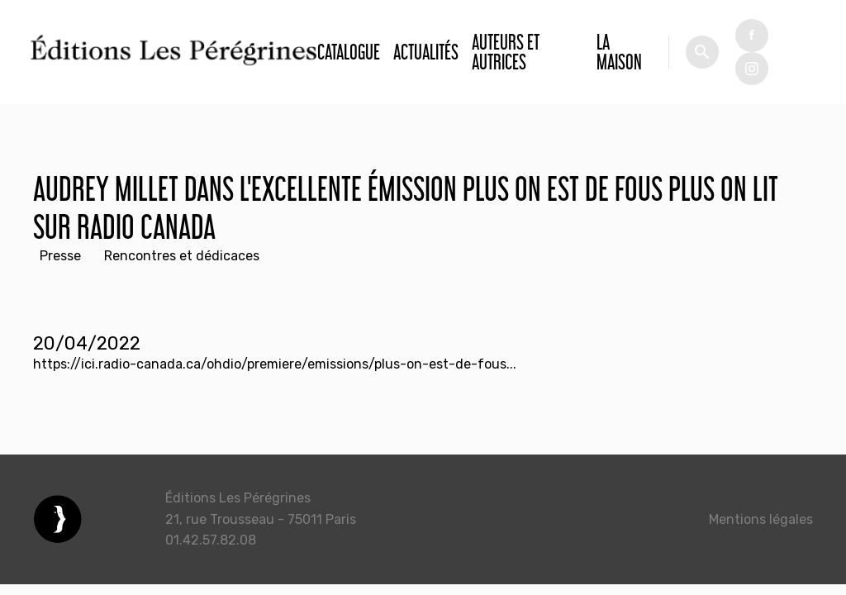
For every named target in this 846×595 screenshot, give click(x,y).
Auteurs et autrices (505, 52)
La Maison (619, 52)
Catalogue (348, 52)
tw (751, 68)
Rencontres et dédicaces (181, 256)
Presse (60, 256)
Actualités (426, 52)
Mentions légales (761, 519)
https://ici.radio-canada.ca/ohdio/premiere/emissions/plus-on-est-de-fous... (274, 364)
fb (751, 35)
